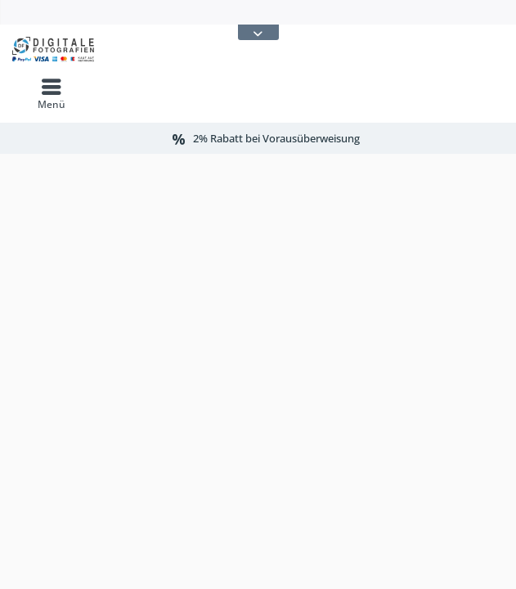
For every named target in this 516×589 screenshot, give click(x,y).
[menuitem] (51, 94)
